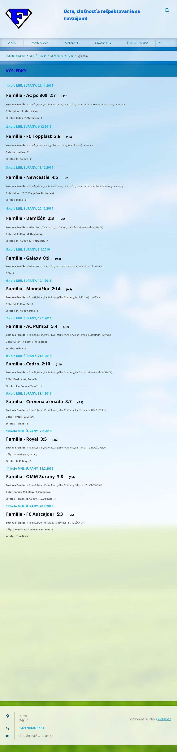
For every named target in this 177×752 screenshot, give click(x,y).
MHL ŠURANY (37, 62)
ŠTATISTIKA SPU (137, 49)
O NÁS (12, 49)
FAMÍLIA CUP (39, 49)
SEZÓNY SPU (103, 49)
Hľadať (167, 11)
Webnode (164, 726)
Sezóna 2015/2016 (62, 62)
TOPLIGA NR (71, 49)
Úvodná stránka (15, 62)
